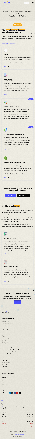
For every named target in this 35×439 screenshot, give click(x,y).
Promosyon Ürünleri (6, 370)
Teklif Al (6, 67)
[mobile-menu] (32, 3)
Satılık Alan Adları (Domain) (8, 373)
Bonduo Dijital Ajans (19, 434)
